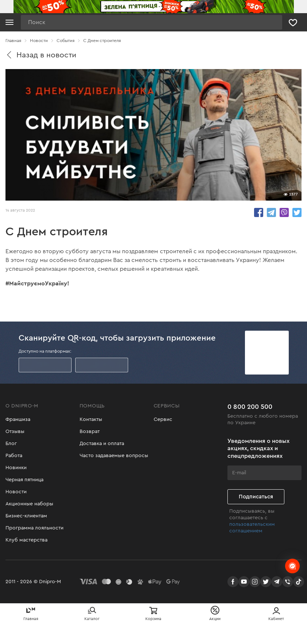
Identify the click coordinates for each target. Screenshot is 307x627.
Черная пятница (24, 479)
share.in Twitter (297, 212)
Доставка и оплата (102, 443)
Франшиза (17, 419)
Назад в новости (40, 55)
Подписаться (256, 496)
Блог (11, 443)
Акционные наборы (29, 503)
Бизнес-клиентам (26, 515)
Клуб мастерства (26, 540)
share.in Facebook (258, 212)
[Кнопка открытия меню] (9, 22)
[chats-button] (292, 566)
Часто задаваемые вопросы (114, 455)
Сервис (163, 419)
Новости (16, 491)
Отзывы (14, 431)
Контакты (91, 419)
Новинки (16, 467)
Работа (13, 455)
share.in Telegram (271, 212)
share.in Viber (284, 212)
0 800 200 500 (249, 406)
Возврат (90, 431)
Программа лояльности (34, 528)
